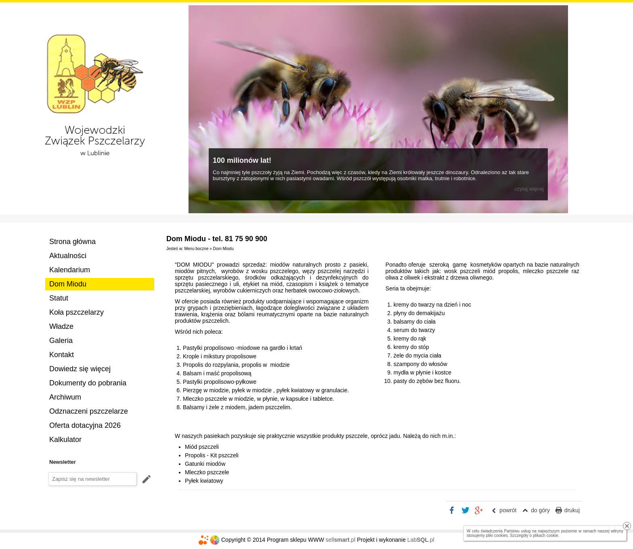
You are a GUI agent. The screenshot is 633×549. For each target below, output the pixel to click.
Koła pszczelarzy (76, 312)
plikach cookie (545, 535)
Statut (58, 298)
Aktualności (67, 256)
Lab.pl (420, 539)
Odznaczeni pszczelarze (88, 411)
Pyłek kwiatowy (204, 480)
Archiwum (65, 397)
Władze (61, 326)
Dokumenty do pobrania (87, 383)
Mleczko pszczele (207, 472)
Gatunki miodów (205, 464)
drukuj (572, 510)
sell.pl (341, 539)
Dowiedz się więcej (80, 369)
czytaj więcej (529, 189)
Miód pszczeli (202, 447)
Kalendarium (69, 270)
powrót (507, 510)
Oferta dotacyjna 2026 (85, 425)
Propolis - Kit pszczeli (212, 455)
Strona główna (72, 242)
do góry (540, 510)
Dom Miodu (67, 284)
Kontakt (61, 355)
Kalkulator (65, 439)
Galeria (61, 341)
